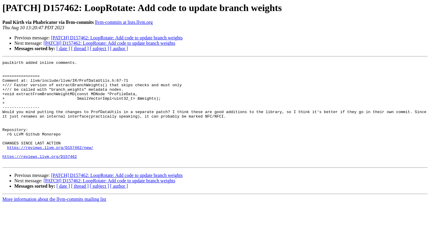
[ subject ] (99, 48)
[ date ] (63, 48)
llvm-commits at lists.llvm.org (124, 22)
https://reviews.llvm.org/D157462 (39, 176)
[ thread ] (80, 48)
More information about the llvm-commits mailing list (54, 219)
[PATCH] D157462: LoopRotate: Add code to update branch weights (117, 37)
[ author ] (119, 48)
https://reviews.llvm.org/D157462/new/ (50, 165)
